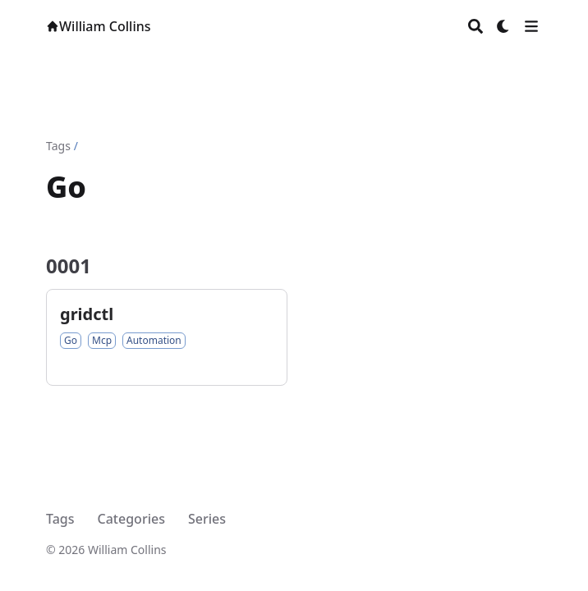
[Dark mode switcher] (503, 26)
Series (207, 519)
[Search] (475, 26)
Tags (58, 145)
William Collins (98, 26)
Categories (131, 519)
